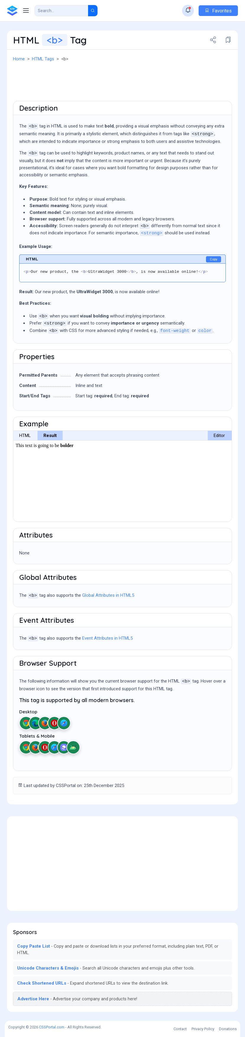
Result (50, 435)
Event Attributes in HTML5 (107, 638)
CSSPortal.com (51, 1027)
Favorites (218, 11)
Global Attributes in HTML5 (108, 595)
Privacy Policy (203, 1029)
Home (19, 59)
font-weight (174, 330)
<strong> (151, 233)
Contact (180, 1029)
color (205, 330)
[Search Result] (61, 10)
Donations (228, 1029)
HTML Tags (43, 59)
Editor (219, 435)
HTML (25, 435)
